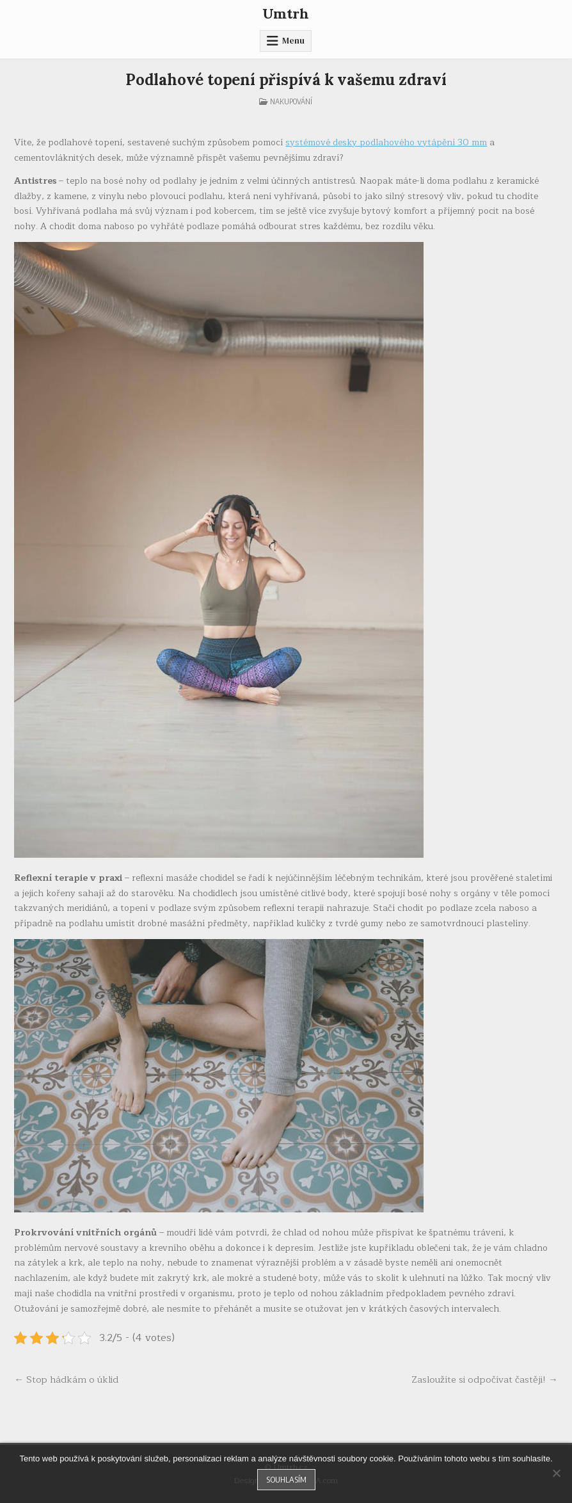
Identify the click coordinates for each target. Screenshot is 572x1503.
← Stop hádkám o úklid (66, 1379)
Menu (293, 40)
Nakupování (291, 101)
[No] (556, 1473)
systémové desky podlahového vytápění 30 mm (386, 142)
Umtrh (285, 13)
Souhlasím (286, 1479)
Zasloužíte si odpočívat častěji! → (484, 1379)
